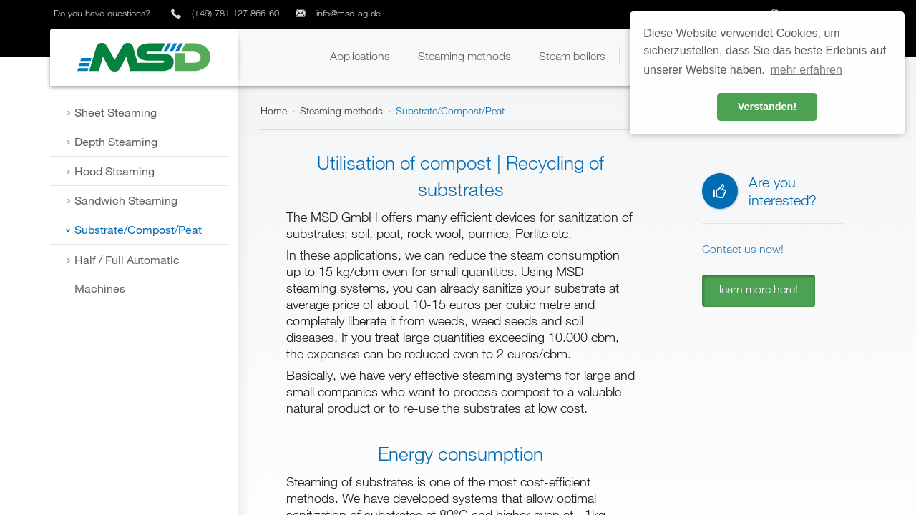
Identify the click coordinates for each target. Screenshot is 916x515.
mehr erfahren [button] (806, 70)
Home (273, 110)
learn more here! (758, 289)
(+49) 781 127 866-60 (235, 13)
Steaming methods (341, 110)
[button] (360, 55)
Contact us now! (743, 248)
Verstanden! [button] (767, 106)
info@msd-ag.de (348, 13)
